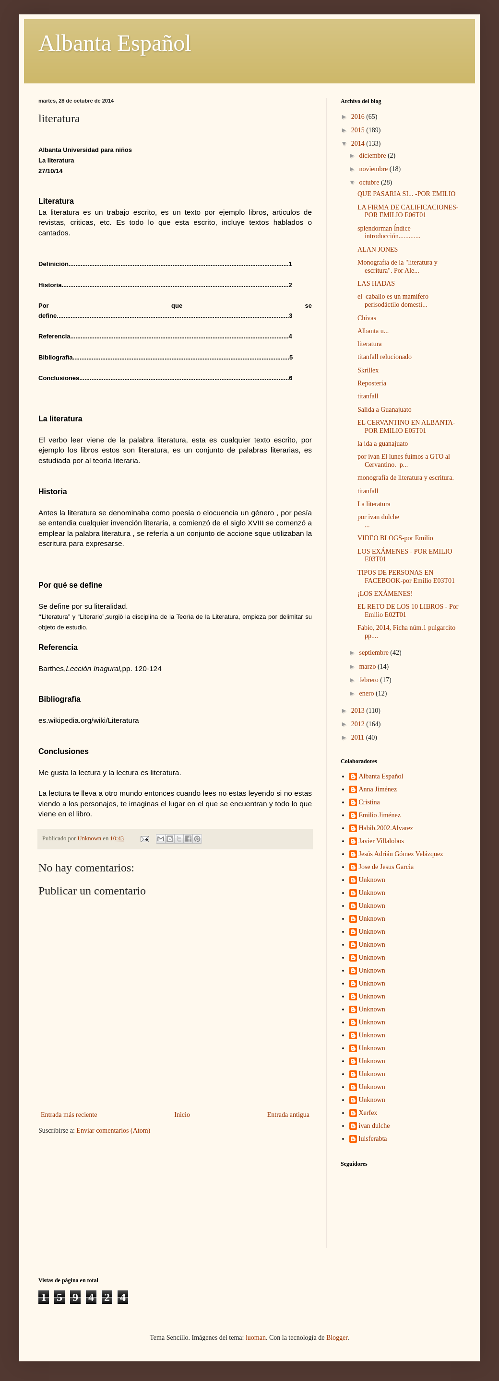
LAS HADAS (376, 283)
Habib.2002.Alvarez (386, 828)
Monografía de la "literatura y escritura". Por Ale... (397, 266)
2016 (359, 116)
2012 (359, 724)
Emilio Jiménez (380, 815)
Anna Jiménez (378, 789)
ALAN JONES (377, 249)
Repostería (371, 383)
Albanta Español (114, 43)
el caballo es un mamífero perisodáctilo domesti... (392, 300)
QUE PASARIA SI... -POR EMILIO (406, 193)
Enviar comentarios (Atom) (113, 1130)
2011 (358, 737)
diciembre (373, 155)
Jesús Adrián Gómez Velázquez (401, 854)
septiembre (374, 652)
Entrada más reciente (69, 1114)
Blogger (336, 1337)
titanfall (368, 396)
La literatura (374, 504)
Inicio (182, 1114)
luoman (256, 1337)
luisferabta (373, 1138)
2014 (359, 143)
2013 (359, 710)
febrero (369, 680)
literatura (369, 344)
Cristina (369, 802)
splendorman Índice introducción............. (388, 232)
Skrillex (368, 370)
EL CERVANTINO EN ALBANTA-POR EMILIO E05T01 (406, 426)
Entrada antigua (288, 1114)
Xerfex (368, 1112)
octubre (369, 182)
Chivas (366, 318)
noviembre (374, 169)
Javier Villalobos (381, 841)
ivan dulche (374, 1125)
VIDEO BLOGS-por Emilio (395, 538)
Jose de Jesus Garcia (386, 866)
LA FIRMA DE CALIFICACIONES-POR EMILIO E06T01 (407, 211)
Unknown (372, 879)
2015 (359, 130)
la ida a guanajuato (382, 443)
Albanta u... (373, 331)
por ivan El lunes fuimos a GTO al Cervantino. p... (403, 460)
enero (367, 693)
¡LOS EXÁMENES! (385, 593)
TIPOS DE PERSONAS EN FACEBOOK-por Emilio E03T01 (406, 576)
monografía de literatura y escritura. (405, 477)
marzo (368, 666)
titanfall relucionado (384, 356)
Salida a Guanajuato (384, 409)
